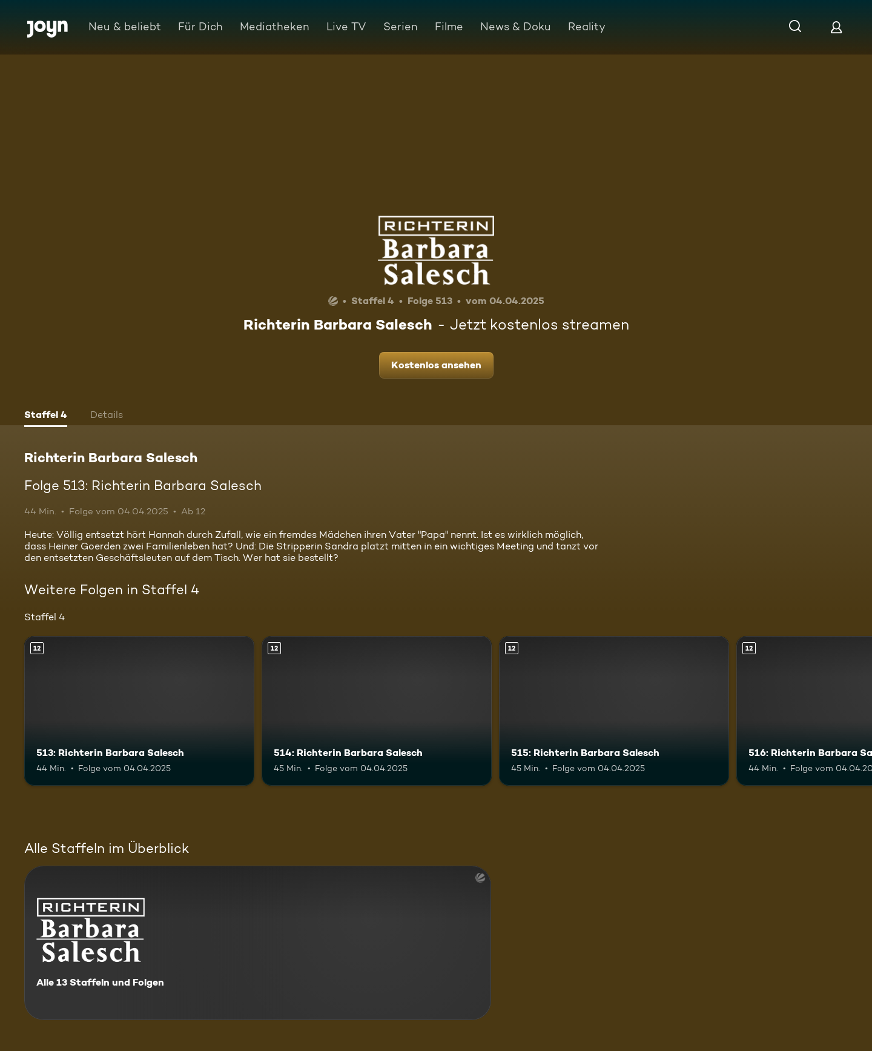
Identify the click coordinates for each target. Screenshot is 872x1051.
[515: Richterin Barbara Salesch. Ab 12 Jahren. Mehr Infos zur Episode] (614, 711)
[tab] (46, 416)
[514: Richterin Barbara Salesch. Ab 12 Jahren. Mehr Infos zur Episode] (377, 711)
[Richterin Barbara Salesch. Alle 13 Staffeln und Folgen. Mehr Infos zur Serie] (257, 943)
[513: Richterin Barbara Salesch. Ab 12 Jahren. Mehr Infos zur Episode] (139, 711)
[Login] (836, 27)
